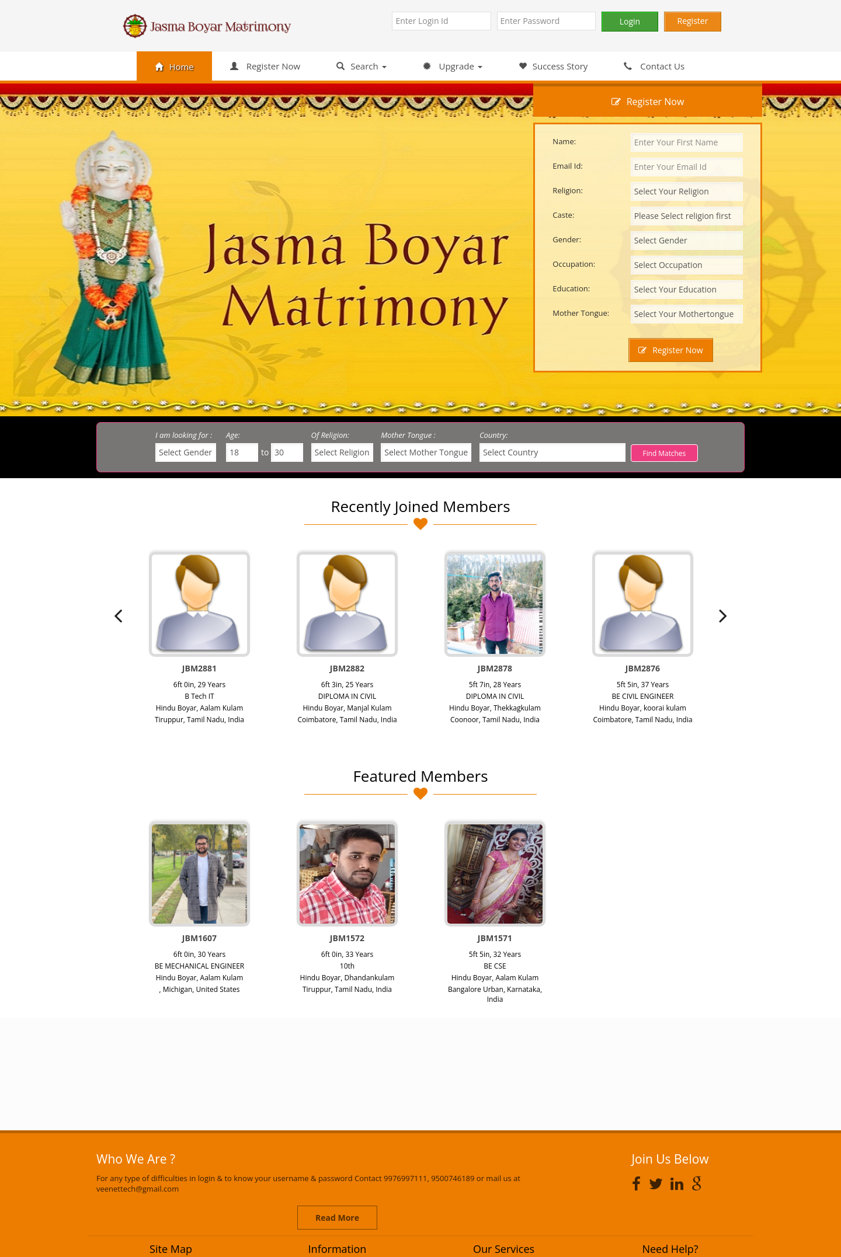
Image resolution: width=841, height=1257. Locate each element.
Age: (233, 435)
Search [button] (361, 66)
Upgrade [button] (452, 66)
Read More (337, 1217)
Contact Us (654, 66)
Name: (564, 141)
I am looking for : (183, 435)
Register (692, 20)
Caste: (563, 215)
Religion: (567, 190)
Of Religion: (330, 435)
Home (174, 66)
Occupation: (573, 264)
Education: (571, 288)
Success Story (553, 66)
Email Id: (567, 166)
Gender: (566, 239)
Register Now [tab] (647, 101)
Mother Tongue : (408, 435)
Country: (493, 435)
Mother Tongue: (580, 313)
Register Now (265, 66)
